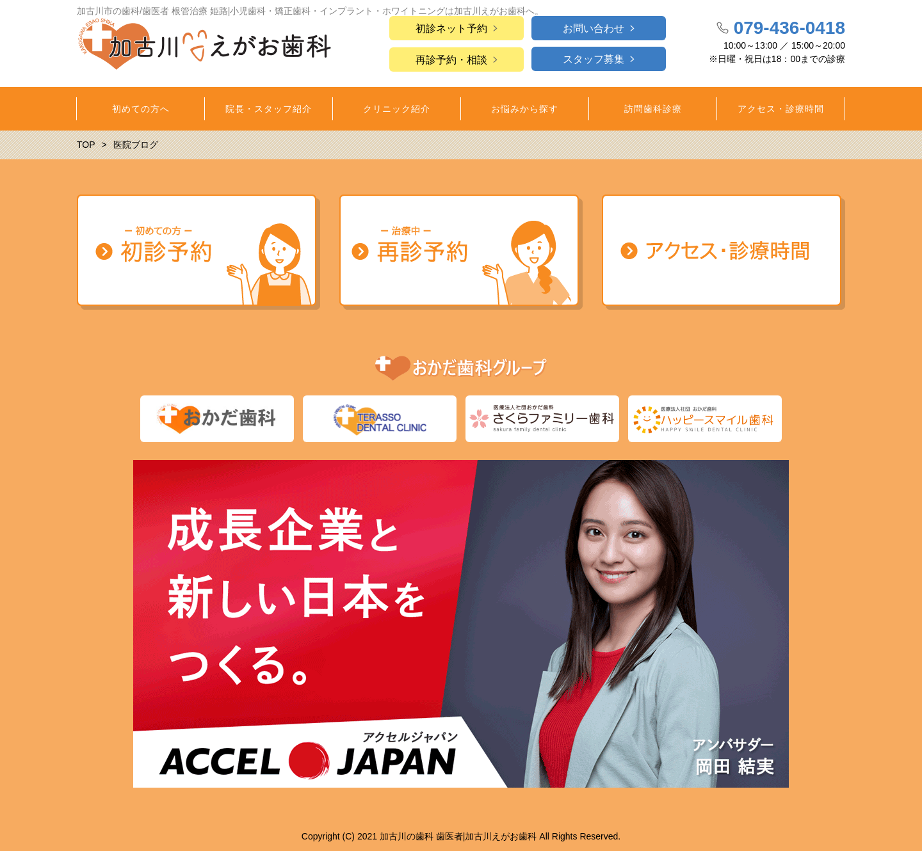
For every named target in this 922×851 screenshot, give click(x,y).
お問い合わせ (593, 28)
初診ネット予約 (451, 28)
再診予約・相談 (451, 59)
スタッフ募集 (593, 59)
